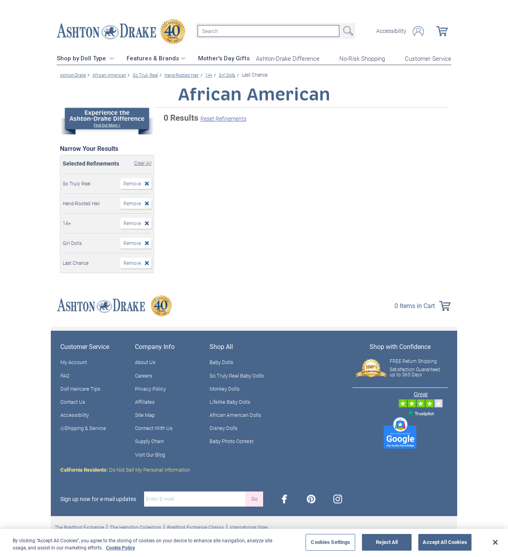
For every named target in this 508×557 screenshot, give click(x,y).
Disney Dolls (224, 427)
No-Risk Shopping (362, 58)
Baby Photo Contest (232, 440)
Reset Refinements (223, 118)
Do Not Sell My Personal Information (125, 468)
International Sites (249, 526)
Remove (132, 182)
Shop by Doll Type (86, 57)
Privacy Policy (150, 387)
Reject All (387, 541)
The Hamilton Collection (135, 526)
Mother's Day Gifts (224, 57)
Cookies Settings (330, 541)
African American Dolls (235, 414)
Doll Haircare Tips (80, 387)
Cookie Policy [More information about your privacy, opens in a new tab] (120, 547)
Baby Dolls (221, 361)
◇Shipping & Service (83, 427)
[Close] (495, 542)
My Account (73, 361)
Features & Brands (156, 57)
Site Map (145, 414)
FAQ (64, 374)
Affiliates (145, 401)
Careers (143, 374)
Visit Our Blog (150, 453)
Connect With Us (154, 427)
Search (347, 31)
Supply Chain (149, 440)
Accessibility (391, 31)
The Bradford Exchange (79, 526)
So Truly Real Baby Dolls (237, 374)
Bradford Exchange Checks (195, 526)
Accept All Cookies (445, 541)
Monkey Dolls (225, 387)
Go (254, 498)
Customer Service (428, 58)
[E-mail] (194, 498)
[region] (254, 543)
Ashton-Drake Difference (287, 58)
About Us (145, 361)
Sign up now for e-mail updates (98, 498)
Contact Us (72, 401)
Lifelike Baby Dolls (230, 401)
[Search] (268, 31)
